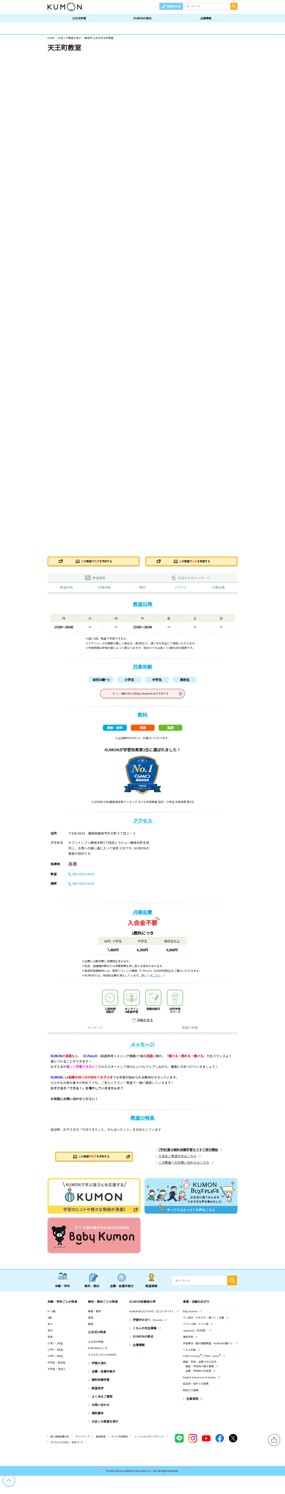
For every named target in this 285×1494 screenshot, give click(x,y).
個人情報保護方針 (59, 1440)
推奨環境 (100, 1440)
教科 (142, 588)
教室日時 (66, 588)
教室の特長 (190, 1031)
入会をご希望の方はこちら (178, 1160)
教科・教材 (92, 1290)
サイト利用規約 (119, 1440)
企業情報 (205, 18)
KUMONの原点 (142, 18)
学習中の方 (174, 6)
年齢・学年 (62, 1290)
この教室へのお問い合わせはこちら (184, 1167)
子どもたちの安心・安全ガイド (67, 1446)
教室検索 (151, 1290)
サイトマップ (82, 1440)
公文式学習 (79, 18)
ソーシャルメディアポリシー (149, 1440)
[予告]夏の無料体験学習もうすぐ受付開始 (188, 1154)
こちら (156, 980)
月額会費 (218, 588)
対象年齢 (104, 588)
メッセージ (95, 1031)
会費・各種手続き (122, 1290)
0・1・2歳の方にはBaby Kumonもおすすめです (140, 695)
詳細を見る (145, 1024)
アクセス (180, 588)
